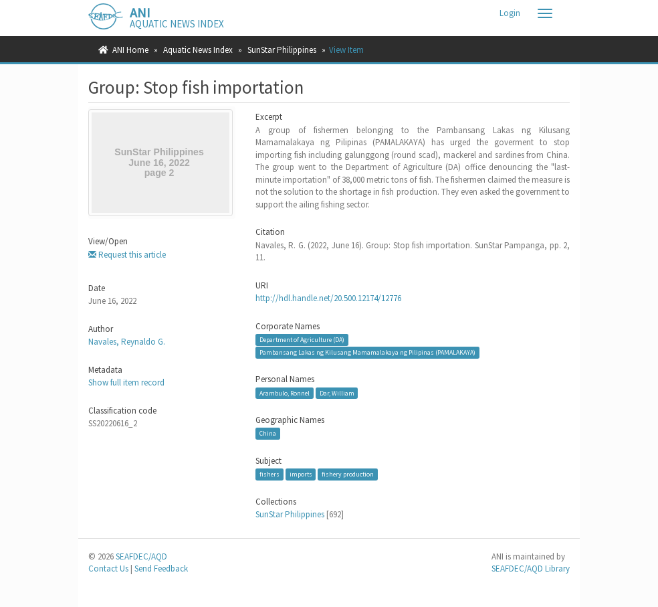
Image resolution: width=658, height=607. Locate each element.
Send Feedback (161, 568)
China (267, 433)
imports (301, 474)
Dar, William (337, 392)
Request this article (127, 254)
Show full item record (126, 382)
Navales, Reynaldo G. (126, 341)
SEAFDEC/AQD (141, 556)
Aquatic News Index (198, 50)
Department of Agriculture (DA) (301, 339)
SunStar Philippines (281, 50)
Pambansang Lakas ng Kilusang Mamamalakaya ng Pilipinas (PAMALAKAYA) (367, 352)
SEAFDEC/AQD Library (530, 568)
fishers (269, 474)
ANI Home (130, 50)
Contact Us (108, 568)
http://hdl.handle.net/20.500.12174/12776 (328, 298)
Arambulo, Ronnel (284, 392)
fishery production (348, 474)
